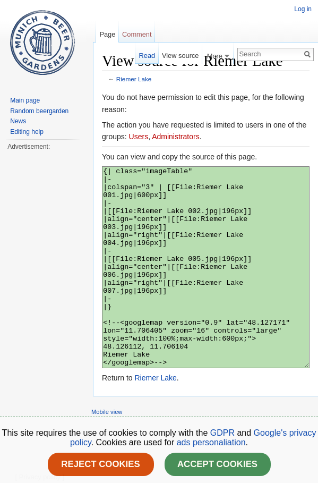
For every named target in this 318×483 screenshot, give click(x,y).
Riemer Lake (134, 78)
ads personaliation (211, 442)
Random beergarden (39, 111)
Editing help (27, 131)
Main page (25, 100)
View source (180, 56)
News (18, 121)
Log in (303, 9)
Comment (136, 34)
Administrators (175, 136)
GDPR (223, 432)
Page (107, 34)
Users (139, 136)
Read (147, 56)
